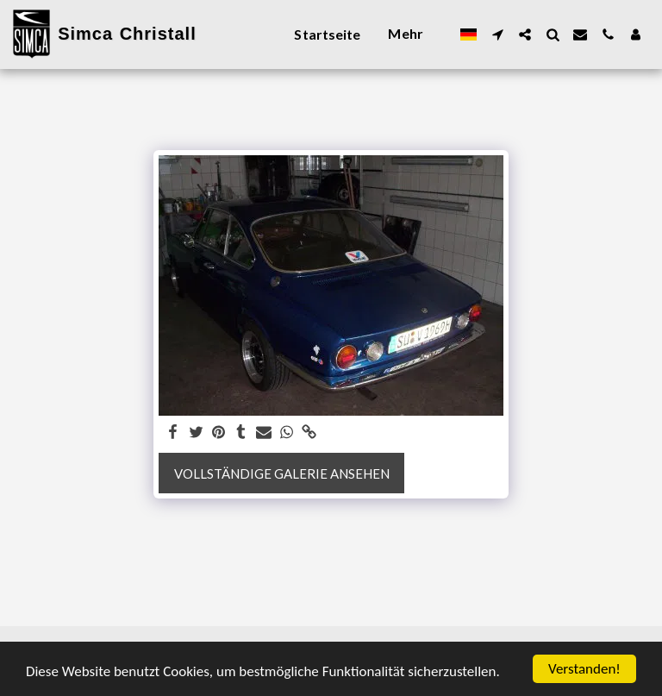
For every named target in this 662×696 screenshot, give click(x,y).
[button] (497, 34)
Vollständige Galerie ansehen (282, 473)
